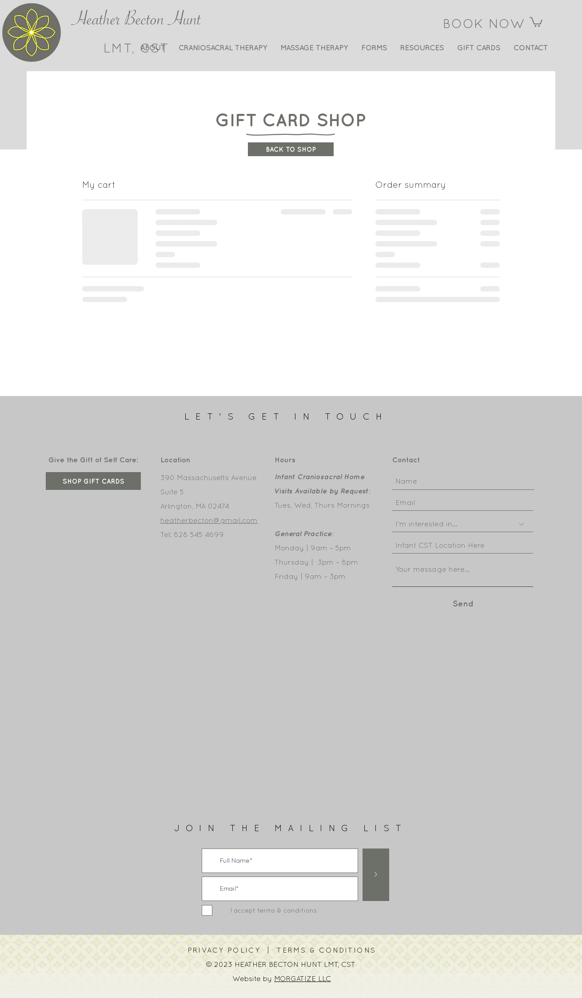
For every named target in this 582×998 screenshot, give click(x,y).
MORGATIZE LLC (302, 978)
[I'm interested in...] (462, 524)
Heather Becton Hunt (136, 22)
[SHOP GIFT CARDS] (93, 481)
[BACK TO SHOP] (291, 149)
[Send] (463, 603)
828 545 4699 (199, 534)
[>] (376, 875)
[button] (536, 21)
